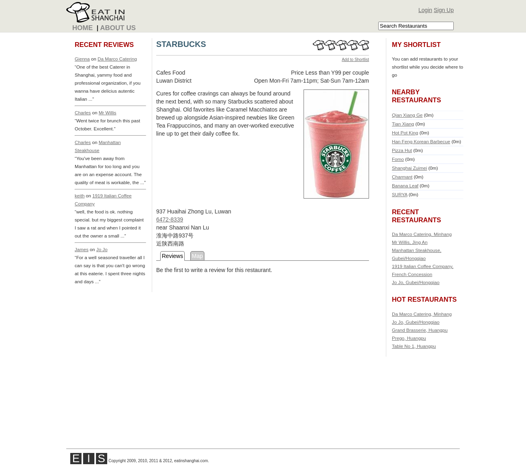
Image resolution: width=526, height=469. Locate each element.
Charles (83, 112)
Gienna (82, 58)
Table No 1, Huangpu (414, 346)
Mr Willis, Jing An (410, 242)
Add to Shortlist (355, 59)
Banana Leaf (405, 185)
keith (80, 195)
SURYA (399, 194)
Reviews (172, 256)
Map (197, 256)
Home (82, 28)
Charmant (402, 176)
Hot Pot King (405, 132)
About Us (118, 28)
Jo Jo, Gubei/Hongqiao (416, 282)
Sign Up (444, 10)
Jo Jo (102, 249)
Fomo (398, 159)
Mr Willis (107, 112)
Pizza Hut (402, 150)
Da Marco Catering (117, 58)
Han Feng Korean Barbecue (421, 141)
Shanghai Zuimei (409, 168)
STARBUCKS (181, 44)
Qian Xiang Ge (407, 115)
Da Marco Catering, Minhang (422, 234)
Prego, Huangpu (409, 338)
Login (425, 10)
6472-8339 (169, 219)
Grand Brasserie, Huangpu (420, 330)
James (81, 249)
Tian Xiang (403, 123)
